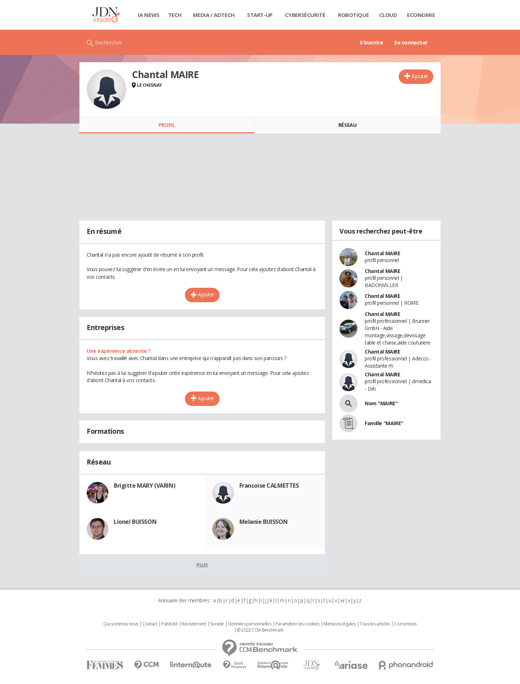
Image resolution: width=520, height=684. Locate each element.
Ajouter (420, 76)
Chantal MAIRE (382, 253)
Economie (421, 14)
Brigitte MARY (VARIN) (144, 486)
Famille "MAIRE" (384, 423)
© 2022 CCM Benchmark (260, 630)
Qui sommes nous (120, 624)
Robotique (353, 14)
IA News (149, 14)
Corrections (405, 624)
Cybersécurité (305, 14)
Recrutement (194, 624)
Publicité (169, 624)
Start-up (260, 14)
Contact (149, 624)
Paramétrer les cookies (298, 624)
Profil (167, 124)
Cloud (388, 14)
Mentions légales (339, 624)
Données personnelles (250, 624)
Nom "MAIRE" (381, 403)
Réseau (347, 124)
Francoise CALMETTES (269, 486)
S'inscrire (371, 42)
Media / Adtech (214, 14)
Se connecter (411, 42)
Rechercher (108, 42)
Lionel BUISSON (135, 522)
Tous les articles (375, 624)
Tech (175, 14)
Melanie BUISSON (263, 522)
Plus (202, 564)
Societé (217, 624)
